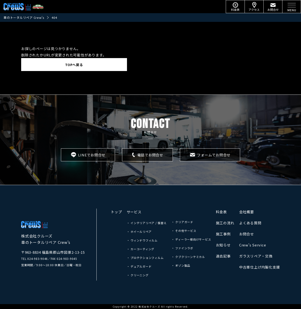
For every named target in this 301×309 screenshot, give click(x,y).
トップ (116, 211)
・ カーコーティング (140, 249)
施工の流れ (225, 222)
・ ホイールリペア (139, 232)
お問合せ (246, 233)
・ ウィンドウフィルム (142, 240)
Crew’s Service (252, 244)
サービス (134, 211)
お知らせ (223, 244)
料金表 (221, 211)
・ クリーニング (138, 275)
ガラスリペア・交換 (256, 256)
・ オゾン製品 (180, 265)
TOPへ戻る (74, 64)
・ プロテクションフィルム (145, 258)
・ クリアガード (182, 222)
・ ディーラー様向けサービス (191, 239)
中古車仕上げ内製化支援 (259, 267)
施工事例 (223, 233)
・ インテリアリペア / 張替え (147, 223)
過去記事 (223, 256)
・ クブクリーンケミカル (188, 257)
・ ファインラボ (182, 248)
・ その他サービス (183, 231)
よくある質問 (250, 222)
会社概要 (246, 211)
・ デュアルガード (139, 266)
